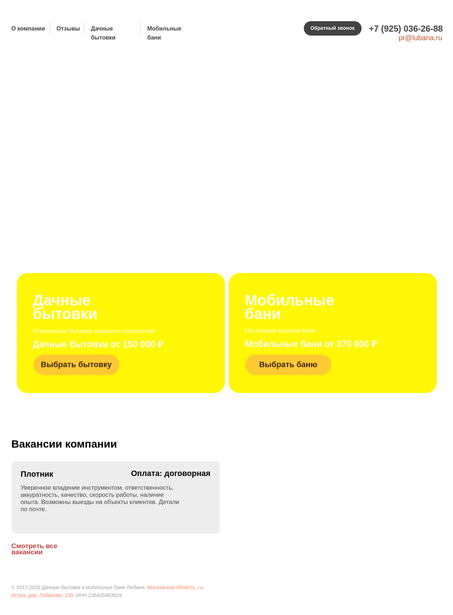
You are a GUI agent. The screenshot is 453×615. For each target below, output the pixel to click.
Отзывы (68, 29)
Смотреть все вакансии (34, 549)
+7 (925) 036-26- (401, 28)
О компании (28, 29)
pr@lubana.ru (420, 38)
